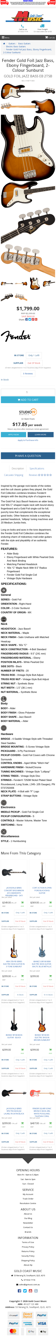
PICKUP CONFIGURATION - (17, 816)
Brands (28, 1232)
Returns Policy (28, 1251)
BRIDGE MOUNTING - (13, 746)
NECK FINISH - (9, 637)
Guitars (12, 43)
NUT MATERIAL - (11, 692)
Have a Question (28, 456)
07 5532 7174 (28, 1280)
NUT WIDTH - (8, 687)
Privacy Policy (28, 1247)
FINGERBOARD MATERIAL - (17, 658)
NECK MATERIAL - (12, 633)
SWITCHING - (9, 825)
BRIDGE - (6, 739)
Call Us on (23, 30)
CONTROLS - (8, 820)
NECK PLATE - (9, 791)
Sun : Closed (28, 1183)
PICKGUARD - (9, 751)
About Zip (28, 1265)
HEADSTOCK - (9, 629)
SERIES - (6, 599)
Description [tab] (18, 468)
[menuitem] (27, 319)
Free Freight (43, 30)
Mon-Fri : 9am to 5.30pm (28, 1174)
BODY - (5, 708)
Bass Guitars (24, 43)
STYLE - (6, 841)
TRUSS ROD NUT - (12, 679)
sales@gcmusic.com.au (28, 1284)
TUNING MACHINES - (13, 771)
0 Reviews (28, 373)
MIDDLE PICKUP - (11, 812)
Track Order (28, 1198)
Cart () (50, 37)
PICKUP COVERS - (12, 755)
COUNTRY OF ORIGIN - (14, 612)
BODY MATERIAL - (12, 721)
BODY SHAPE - (10, 717)
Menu (5, 37)
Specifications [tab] (37, 468)
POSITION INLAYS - (12, 662)
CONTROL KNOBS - (12, 763)
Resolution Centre (28, 1203)
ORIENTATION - (10, 604)
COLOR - (6, 608)
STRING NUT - (9, 683)
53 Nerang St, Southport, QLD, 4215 (28, 1275)
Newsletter (28, 1223)
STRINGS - (7, 780)
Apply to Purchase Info (28, 440)
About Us (28, 1213)
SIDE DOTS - (8, 666)
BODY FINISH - (9, 712)
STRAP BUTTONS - (12, 796)
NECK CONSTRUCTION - (15, 649)
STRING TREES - (11, 776)
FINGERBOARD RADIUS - (16, 653)
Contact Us (28, 1227)
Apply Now (13, 434)
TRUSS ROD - (9, 675)
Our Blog (28, 1218)
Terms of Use (28, 1242)
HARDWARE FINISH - (13, 767)
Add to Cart (28, 399)
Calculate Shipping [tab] (13, 475)
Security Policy (28, 1256)
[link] (19, 1290)
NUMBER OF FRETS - (13, 670)
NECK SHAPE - (10, 645)
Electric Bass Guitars (16, 46)
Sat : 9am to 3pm (28, 1179)
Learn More (40, 434)
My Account (28, 1194)
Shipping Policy (28, 1260)
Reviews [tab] (40, 475)
